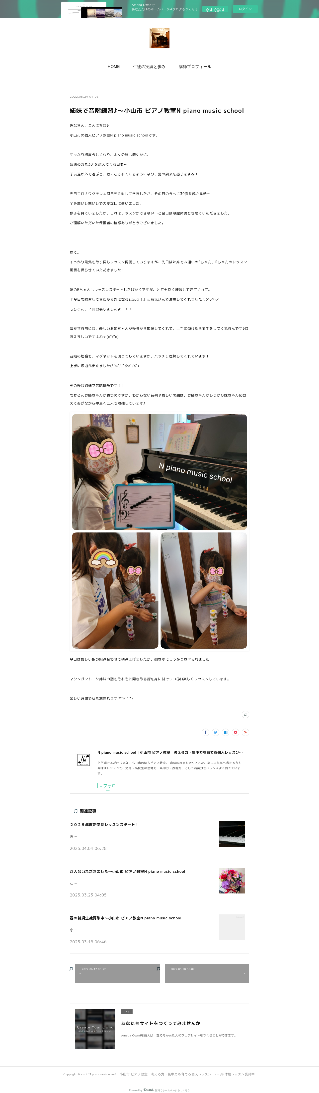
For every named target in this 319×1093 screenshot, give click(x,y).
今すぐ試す (215, 8)
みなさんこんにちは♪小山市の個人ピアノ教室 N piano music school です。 (127, 834)
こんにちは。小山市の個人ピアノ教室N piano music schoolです (117, 879)
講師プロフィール (191, 65)
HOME (118, 65)
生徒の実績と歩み (149, 65)
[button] (118, 65)
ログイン (245, 9)
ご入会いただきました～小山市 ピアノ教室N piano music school (124, 869)
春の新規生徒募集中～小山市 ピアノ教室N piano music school (122, 914)
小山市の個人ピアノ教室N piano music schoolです (108, 924)
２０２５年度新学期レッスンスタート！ (102, 823)
